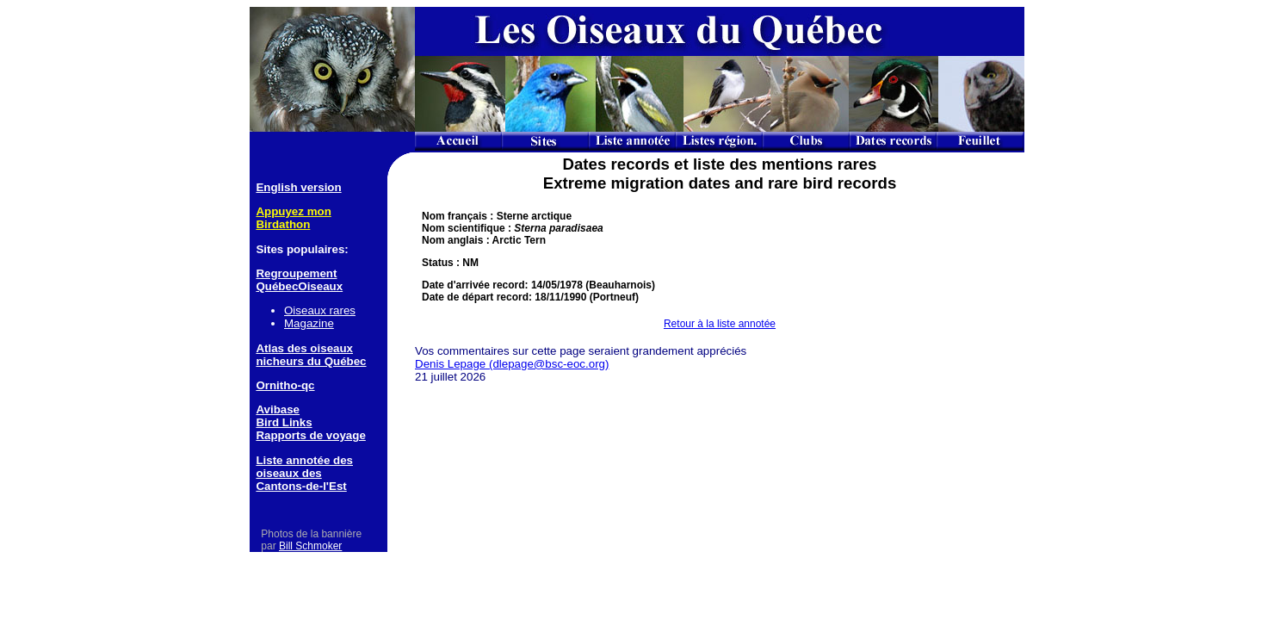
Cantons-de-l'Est (301, 486)
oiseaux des (288, 473)
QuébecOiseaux (299, 286)
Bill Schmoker (310, 546)
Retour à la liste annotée (720, 324)
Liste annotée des (304, 460)
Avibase (278, 409)
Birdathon (283, 224)
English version (298, 187)
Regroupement (296, 273)
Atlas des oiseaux (304, 348)
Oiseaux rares (320, 310)
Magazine (309, 323)
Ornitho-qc (285, 385)
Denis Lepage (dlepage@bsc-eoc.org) (512, 363)
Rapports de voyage (310, 435)
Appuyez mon (293, 211)
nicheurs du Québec (311, 361)
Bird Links (284, 422)
